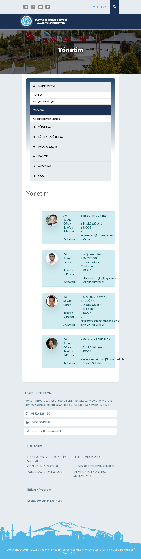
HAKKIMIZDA (44, 86)
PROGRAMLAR (45, 147)
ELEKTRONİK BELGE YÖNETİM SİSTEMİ (46, 459)
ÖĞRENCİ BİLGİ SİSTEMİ (42, 466)
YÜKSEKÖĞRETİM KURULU (44, 472)
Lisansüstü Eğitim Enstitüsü (44, 501)
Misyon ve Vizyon (44, 101)
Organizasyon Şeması (46, 119)
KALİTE (40, 156)
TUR (95, 7)
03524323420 (38, 414)
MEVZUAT (42, 166)
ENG (103, 7)
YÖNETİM (42, 127)
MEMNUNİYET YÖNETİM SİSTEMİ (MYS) (89, 474)
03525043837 (38, 422)
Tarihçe (38, 95)
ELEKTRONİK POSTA (86, 457)
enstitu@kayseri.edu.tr (44, 431)
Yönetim (38, 110)
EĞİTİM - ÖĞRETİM (48, 137)
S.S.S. (38, 176)
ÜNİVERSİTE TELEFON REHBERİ (93, 466)
